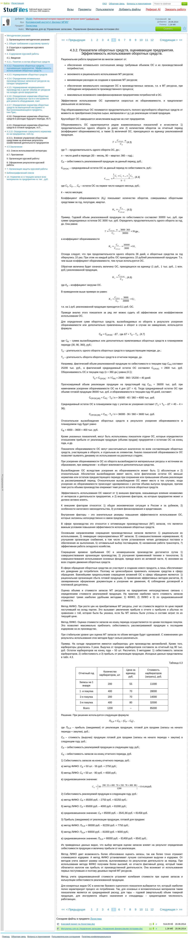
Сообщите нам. (92, 19)
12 (152, 40)
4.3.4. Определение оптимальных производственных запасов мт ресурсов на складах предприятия (28, 55)
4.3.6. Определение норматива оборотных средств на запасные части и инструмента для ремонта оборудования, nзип (28, 73)
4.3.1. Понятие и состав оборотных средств (28, 36)
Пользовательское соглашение (66, 936)
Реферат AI (153, 9)
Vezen (29, 18)
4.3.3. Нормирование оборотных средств (27, 49)
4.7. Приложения (15, 129)
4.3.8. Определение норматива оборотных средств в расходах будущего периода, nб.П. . (29, 93)
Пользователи (105, 9)
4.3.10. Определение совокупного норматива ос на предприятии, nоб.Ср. (29, 107)
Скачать (168, 28)
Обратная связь (117, 3)
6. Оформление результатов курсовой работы (25, 138)
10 (141, 40)
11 (146, 40)
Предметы (84, 9)
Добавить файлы (130, 9)
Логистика (31, 25)
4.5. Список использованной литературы (27, 125)
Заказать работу (175, 9)
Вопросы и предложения (139, 3)
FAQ (105, 3)
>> (180, 40)
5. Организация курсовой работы (23, 133)
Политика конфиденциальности (96, 936)
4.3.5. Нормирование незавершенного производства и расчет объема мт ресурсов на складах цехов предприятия (28, 64)
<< (63, 40)
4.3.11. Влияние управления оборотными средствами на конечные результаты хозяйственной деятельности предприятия (28, 114)
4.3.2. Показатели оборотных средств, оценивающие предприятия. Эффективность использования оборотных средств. (29, 42)
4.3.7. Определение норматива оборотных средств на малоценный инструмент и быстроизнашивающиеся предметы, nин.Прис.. (28, 83)
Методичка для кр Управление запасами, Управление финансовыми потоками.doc (102, 928)
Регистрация (17, 3)
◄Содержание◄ (2, 87)
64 (150, 928)
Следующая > (169, 40)
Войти (7, 3)
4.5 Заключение (14, 121)
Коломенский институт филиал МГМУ (47, 22)
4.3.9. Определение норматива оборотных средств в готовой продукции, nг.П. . (28, 100)
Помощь (6, 936)
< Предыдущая (75, 40)
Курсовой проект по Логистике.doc (78, 924)
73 (150, 924)
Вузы (70, 9)
